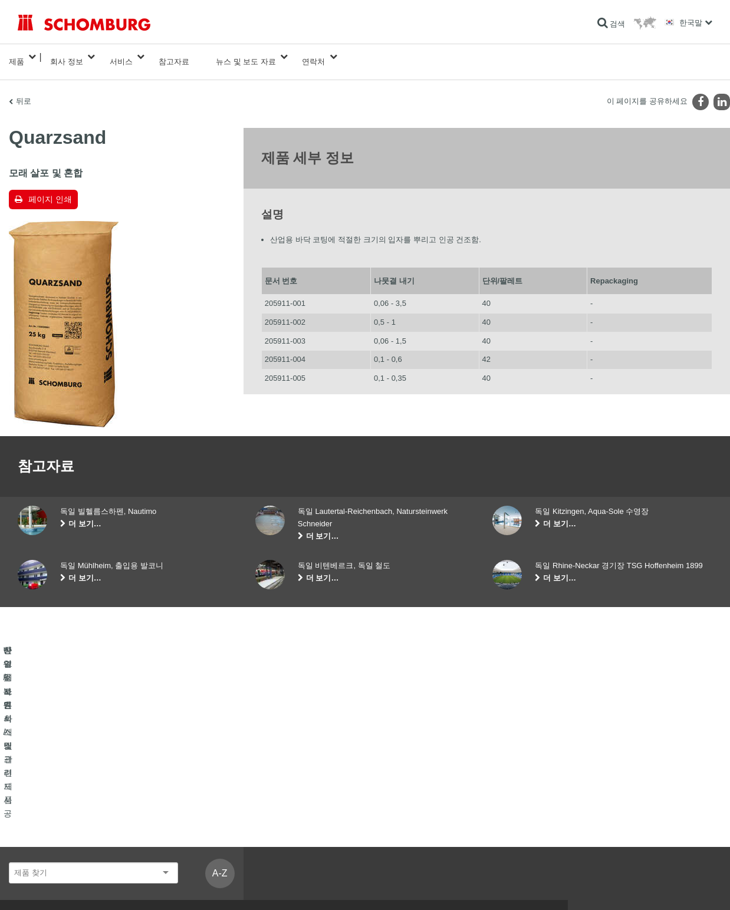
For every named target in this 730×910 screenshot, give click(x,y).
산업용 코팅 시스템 (48, 825)
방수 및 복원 (37, 790)
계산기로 (269, 790)
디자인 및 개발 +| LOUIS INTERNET (670, 886)
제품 (16, 56)
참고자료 (174, 56)
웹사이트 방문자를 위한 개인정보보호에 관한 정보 (196, 886)
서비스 (121, 56)
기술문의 (269, 825)
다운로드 (269, 807)
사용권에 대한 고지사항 (85, 886)
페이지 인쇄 (50, 189)
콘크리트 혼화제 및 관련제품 (63, 843)
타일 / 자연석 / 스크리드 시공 (63, 807)
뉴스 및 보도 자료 (246, 56)
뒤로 (23, 91)
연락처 (313, 56)
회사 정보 (66, 56)
